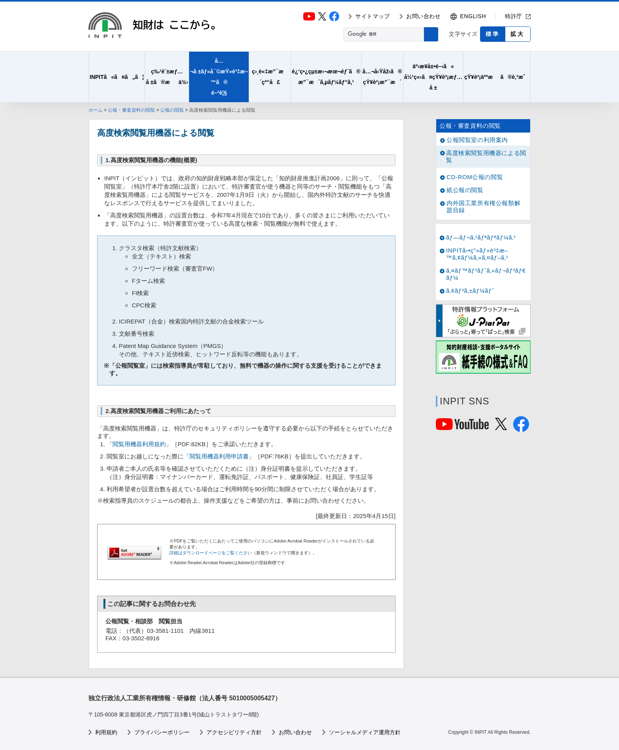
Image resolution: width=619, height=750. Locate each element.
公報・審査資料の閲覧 (131, 110)
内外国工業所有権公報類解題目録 (483, 206)
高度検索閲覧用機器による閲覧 (486, 156)
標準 (493, 34)
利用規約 (106, 732)
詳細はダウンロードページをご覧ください (210, 552)
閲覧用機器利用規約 (139, 444)
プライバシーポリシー (161, 732)
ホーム (95, 110)
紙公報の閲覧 (465, 190)
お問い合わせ (423, 16)
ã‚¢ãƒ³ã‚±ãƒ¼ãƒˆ (470, 290)
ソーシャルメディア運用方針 (365, 732)
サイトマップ (372, 16)
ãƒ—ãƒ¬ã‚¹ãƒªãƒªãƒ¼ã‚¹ (481, 237)
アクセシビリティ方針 (234, 732)
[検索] (383, 34)
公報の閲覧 (172, 110)
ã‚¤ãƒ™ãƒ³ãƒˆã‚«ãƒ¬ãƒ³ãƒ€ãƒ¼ (486, 274)
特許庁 (513, 16)
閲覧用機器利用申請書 (219, 456)
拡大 (517, 34)
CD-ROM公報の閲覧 (474, 177)
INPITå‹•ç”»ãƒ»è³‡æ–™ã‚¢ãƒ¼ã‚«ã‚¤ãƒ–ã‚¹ (477, 254)
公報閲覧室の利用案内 (477, 140)
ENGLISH (473, 16)
